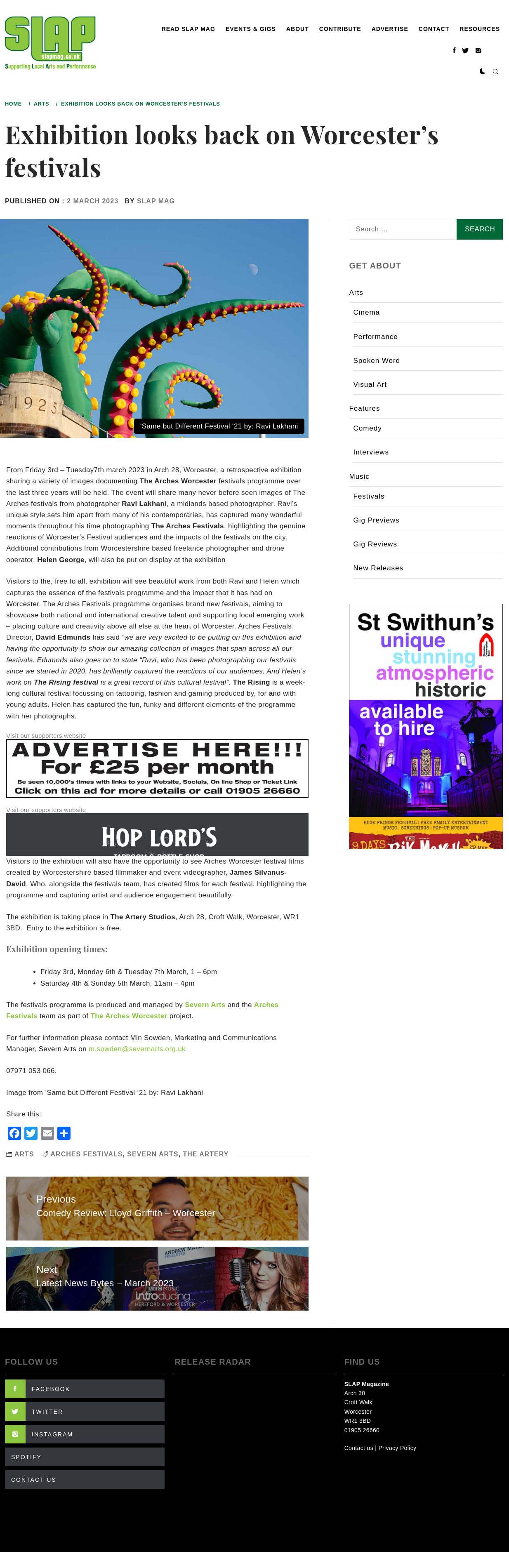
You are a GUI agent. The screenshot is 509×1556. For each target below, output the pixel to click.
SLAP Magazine (366, 1384)
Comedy (367, 428)
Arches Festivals (87, 1154)
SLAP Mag (156, 201)
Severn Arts (205, 1005)
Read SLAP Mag (188, 29)
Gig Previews (376, 520)
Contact (434, 29)
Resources (480, 29)
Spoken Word (376, 361)
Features (364, 408)
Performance (375, 337)
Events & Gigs (251, 29)
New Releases (378, 568)
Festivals (368, 496)
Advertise (390, 29)
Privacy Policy (397, 1448)
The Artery (206, 1154)
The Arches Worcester (128, 1016)
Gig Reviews (375, 544)
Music (359, 476)
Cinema (366, 312)
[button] (482, 71)
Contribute (340, 29)
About (297, 29)
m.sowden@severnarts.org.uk (137, 1049)
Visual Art (370, 384)
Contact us (358, 1448)
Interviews (371, 452)
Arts (24, 1154)
